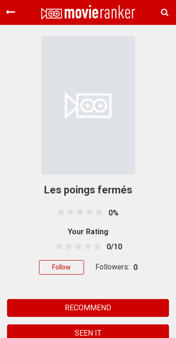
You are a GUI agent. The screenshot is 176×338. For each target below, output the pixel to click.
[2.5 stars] (77, 247)
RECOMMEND (88, 307)
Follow (61, 267)
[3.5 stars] (86, 247)
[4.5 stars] (95, 247)
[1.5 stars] (67, 247)
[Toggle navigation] (10, 12)
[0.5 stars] (58, 247)
